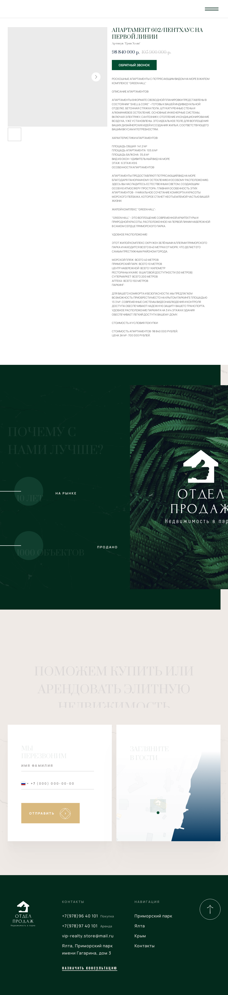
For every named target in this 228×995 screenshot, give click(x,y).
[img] (210, 909)
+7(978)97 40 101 (80, 926)
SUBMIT (50, 813)
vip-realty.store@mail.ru (88, 935)
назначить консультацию (89, 968)
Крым (140, 935)
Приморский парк (153, 916)
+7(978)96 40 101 (80, 916)
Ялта (139, 926)
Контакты (144, 945)
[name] (57, 765)
